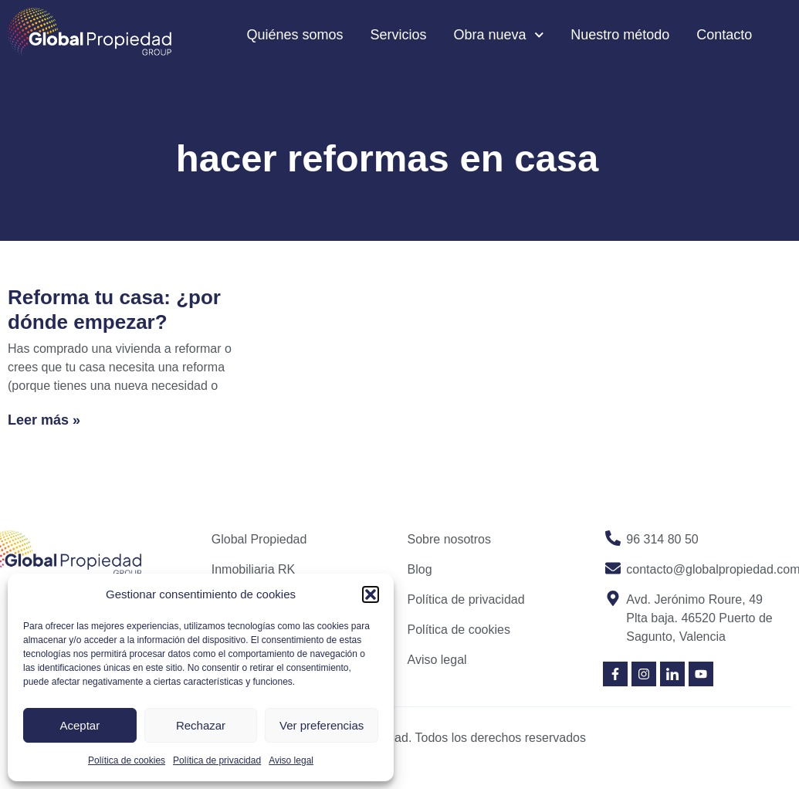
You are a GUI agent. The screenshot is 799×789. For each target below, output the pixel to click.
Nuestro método (619, 34)
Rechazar (200, 725)
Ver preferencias (321, 725)
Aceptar (79, 725)
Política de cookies (126, 760)
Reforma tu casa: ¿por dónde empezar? (114, 309)
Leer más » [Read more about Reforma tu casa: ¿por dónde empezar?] (44, 420)
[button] (370, 594)
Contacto (724, 34)
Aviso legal (291, 760)
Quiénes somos (294, 34)
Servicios (399, 34)
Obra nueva (499, 35)
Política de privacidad (217, 760)
